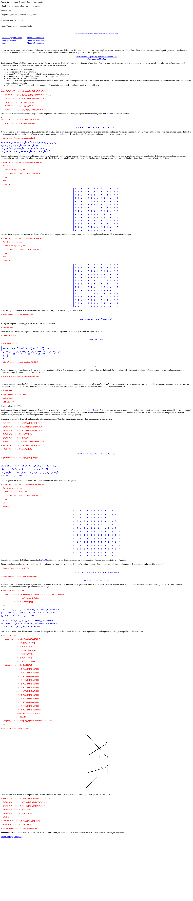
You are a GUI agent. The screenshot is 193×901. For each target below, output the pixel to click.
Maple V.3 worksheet (35, 40)
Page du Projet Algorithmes (82, 35)
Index (4, 45)
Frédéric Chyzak (91, 432)
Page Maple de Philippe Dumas (110, 35)
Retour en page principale (12, 40)
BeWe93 (43, 593)
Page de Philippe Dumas (95, 35)
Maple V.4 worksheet (35, 43)
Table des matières (9, 43)
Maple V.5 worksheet (35, 45)
